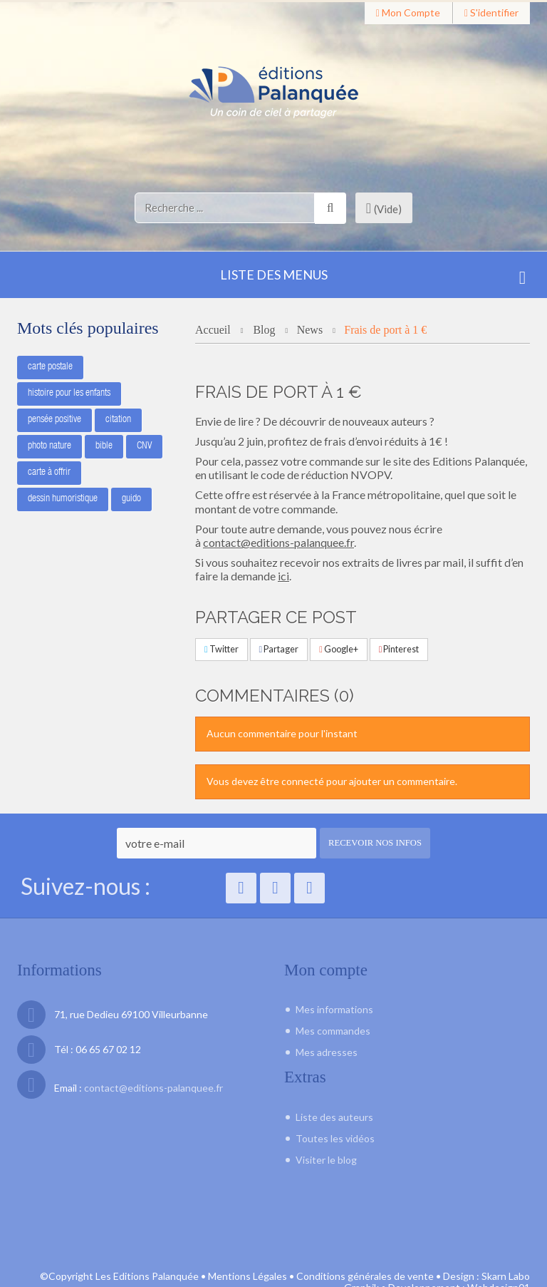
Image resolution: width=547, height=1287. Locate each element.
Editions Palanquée (478, 461)
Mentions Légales (247, 1242)
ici (283, 576)
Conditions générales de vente (365, 1242)
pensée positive (54, 419)
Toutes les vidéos (335, 1137)
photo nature (49, 445)
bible (104, 445)
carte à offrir (49, 471)
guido (131, 498)
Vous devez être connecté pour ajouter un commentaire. (332, 781)
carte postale (50, 366)
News (310, 330)
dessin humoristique (63, 498)
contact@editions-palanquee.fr (278, 542)
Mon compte (408, 12)
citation (118, 419)
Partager (279, 649)
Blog (265, 330)
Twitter (221, 649)
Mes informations (334, 1009)
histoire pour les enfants (69, 392)
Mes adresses (327, 1052)
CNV (144, 445)
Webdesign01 (498, 1254)
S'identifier (491, 12)
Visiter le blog (326, 1158)
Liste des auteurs (334, 1115)
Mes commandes (333, 1031)
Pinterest (399, 649)
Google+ (338, 649)
